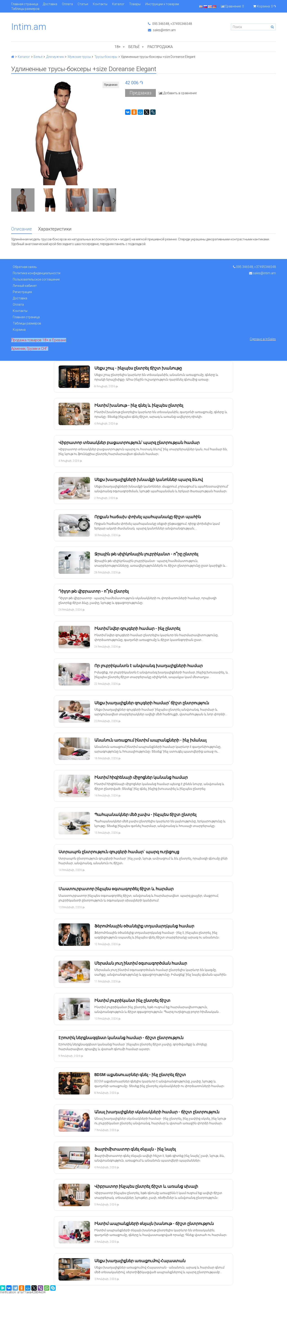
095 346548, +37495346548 (170, 23)
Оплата (67, 4)
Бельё (134, 46)
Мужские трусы (79, 56)
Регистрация (22, 292)
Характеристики (55, 229)
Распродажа (160, 46)
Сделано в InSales (263, 339)
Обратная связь (25, 267)
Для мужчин (55, 56)
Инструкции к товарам (162, 4)
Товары (135, 4)
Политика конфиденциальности (36, 273)
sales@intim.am (162, 30)
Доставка (50, 4)
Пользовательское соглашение (36, 279)
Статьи (83, 4)
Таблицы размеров (25, 8)
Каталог (118, 4)
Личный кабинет (25, 285)
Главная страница (24, 4)
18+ (118, 46)
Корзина (19, 329)
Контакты (100, 4)
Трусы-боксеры (105, 56)
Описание (21, 229)
